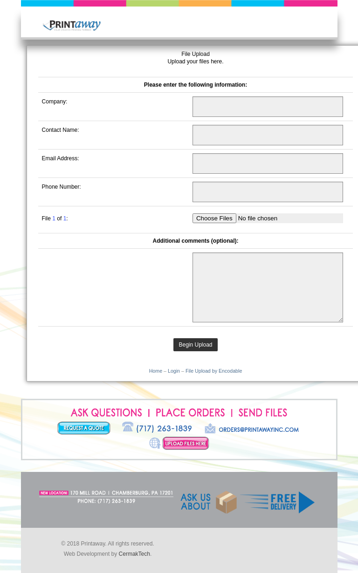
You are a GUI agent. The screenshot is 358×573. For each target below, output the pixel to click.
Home (155, 371)
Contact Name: (60, 130)
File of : (55, 218)
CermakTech (134, 554)
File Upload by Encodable (214, 371)
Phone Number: (61, 187)
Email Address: (60, 158)
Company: (55, 101)
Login (174, 371)
